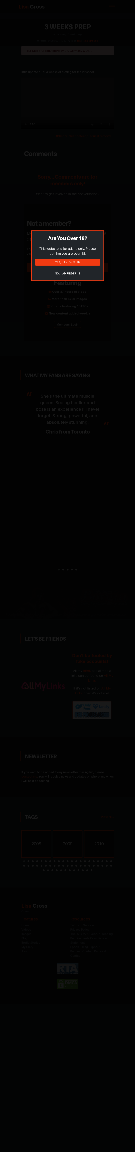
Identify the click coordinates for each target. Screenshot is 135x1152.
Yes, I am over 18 (67, 262)
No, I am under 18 (67, 273)
